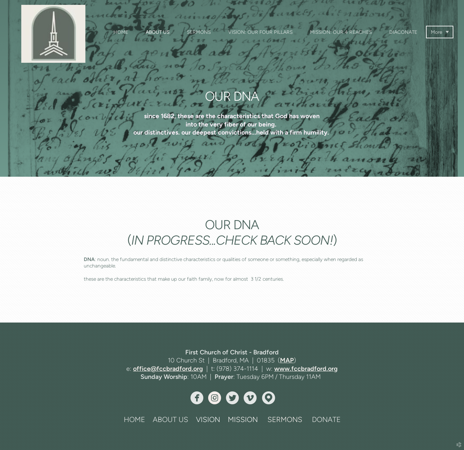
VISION (208, 419)
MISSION (243, 419)
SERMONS (284, 419)
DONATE (326, 419)
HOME (134, 419)
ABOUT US (170, 419)
